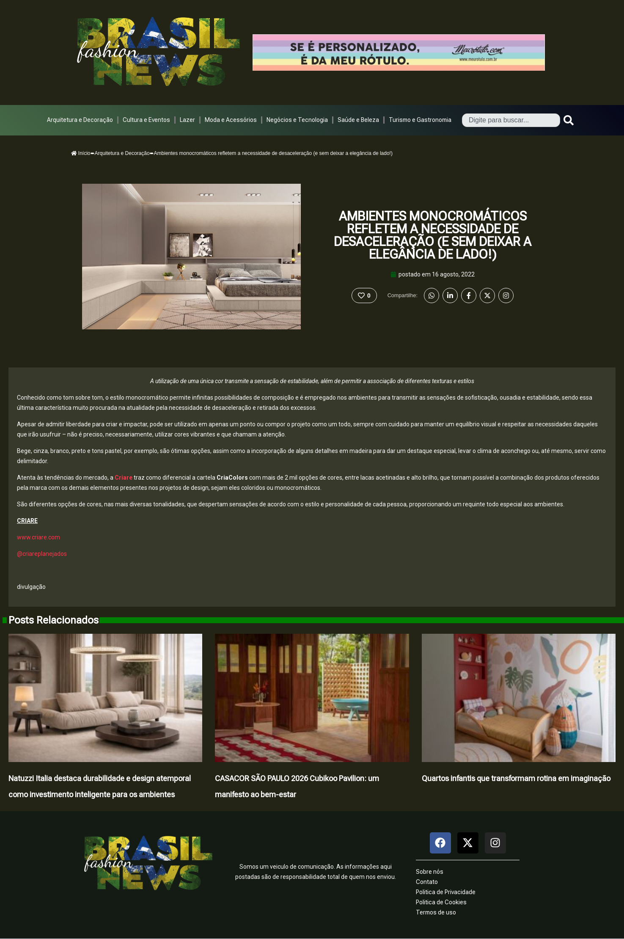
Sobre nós (429, 871)
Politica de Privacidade (446, 892)
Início (81, 153)
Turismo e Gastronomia (420, 119)
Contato (427, 881)
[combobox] (511, 120)
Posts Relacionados (53, 620)
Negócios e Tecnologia (297, 119)
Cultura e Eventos (146, 119)
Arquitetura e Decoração (80, 119)
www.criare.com (38, 537)
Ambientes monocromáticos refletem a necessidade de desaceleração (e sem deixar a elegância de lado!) (432, 235)
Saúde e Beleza (358, 119)
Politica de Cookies (441, 902)
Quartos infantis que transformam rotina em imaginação (516, 778)
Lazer (187, 119)
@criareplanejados (42, 553)
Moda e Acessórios (231, 119)
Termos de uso (436, 912)
